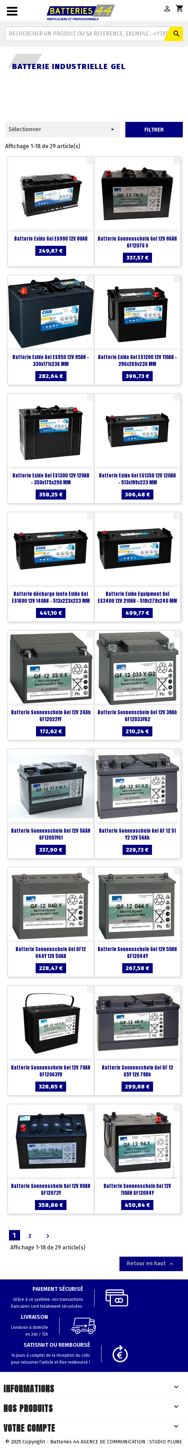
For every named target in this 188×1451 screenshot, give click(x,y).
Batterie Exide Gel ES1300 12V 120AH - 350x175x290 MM (50, 479)
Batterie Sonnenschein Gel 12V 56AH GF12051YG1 (50, 834)
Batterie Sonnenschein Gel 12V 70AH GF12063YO (50, 1071)
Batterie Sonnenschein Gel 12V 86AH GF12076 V (137, 242)
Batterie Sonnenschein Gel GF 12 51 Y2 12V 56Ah (137, 834)
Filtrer (154, 129)
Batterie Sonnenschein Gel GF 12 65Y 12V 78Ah (137, 1071)
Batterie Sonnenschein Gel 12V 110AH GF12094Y (137, 1189)
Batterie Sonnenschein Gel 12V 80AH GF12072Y (50, 1189)
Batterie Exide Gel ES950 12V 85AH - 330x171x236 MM (50, 361)
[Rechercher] (94, 34)
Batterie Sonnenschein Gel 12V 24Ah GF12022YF (51, 716)
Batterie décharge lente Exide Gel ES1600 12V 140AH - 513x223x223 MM (51, 597)
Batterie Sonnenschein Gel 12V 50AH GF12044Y (137, 953)
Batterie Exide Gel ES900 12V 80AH (51, 238)
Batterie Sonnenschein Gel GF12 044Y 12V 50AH (51, 953)
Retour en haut (151, 1264)
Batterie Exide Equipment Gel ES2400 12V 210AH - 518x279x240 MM (137, 597)
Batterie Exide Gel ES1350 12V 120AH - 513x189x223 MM (137, 479)
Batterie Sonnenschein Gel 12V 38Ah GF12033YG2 (137, 716)
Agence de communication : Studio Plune (131, 1442)
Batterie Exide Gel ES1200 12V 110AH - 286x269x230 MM (137, 361)
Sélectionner (63, 129)
